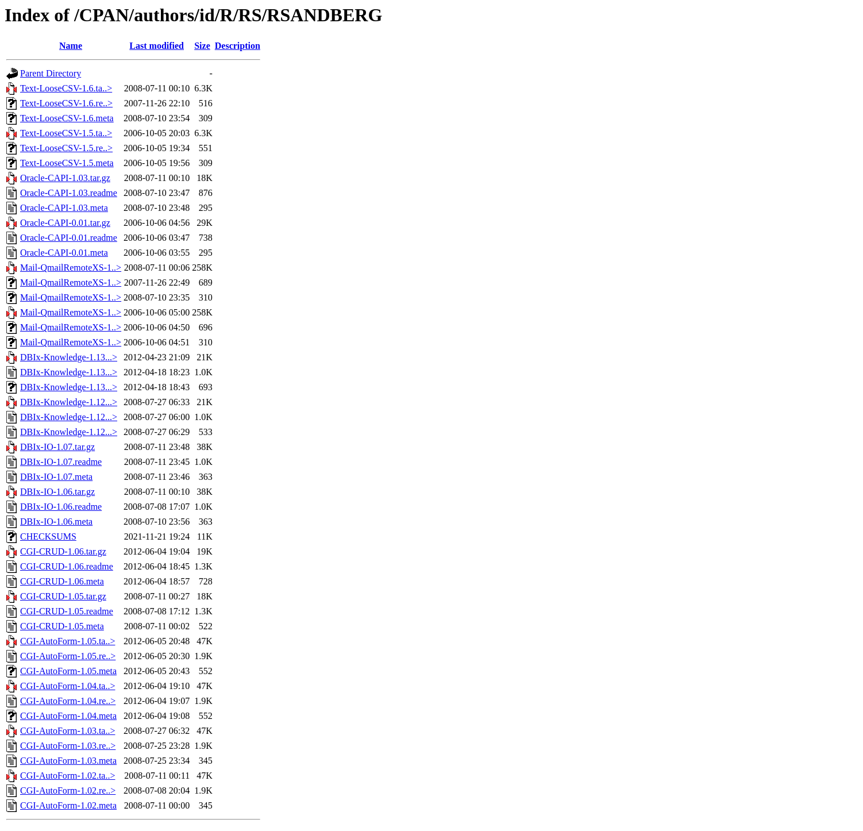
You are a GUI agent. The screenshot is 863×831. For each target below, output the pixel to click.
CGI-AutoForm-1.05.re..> (67, 656)
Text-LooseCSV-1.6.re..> (66, 103)
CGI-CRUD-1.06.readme (66, 566)
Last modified (156, 46)
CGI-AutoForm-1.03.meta (68, 760)
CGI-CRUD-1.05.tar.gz (63, 596)
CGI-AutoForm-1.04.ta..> (67, 686)
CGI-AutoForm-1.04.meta (68, 716)
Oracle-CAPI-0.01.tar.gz (65, 223)
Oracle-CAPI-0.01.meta (64, 252)
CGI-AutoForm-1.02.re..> (67, 790)
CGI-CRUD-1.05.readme (66, 611)
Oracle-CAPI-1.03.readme (68, 193)
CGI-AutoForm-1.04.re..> (67, 701)
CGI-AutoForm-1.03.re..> (67, 746)
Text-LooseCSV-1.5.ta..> (66, 133)
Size (202, 46)
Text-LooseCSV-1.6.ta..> (66, 88)
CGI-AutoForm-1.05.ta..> (67, 641)
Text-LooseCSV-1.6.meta (67, 118)
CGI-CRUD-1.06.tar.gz (63, 551)
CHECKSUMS (48, 536)
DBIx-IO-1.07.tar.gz (57, 447)
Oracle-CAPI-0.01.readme (68, 238)
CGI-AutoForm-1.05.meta (68, 671)
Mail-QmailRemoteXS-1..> (70, 267)
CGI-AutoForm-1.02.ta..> (67, 775)
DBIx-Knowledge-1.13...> (68, 357)
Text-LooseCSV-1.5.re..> (66, 148)
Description (237, 46)
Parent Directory (50, 73)
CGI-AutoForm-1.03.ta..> (67, 731)
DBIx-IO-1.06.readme (61, 506)
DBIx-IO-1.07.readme (61, 462)
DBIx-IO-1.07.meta (56, 477)
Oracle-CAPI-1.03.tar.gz (65, 178)
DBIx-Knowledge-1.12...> (68, 402)
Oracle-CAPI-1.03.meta (64, 208)
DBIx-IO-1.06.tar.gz (57, 492)
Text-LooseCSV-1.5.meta (67, 163)
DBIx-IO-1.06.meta (56, 521)
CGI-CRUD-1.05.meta (62, 626)
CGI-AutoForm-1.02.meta (68, 805)
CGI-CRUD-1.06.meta (62, 581)
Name (70, 46)
